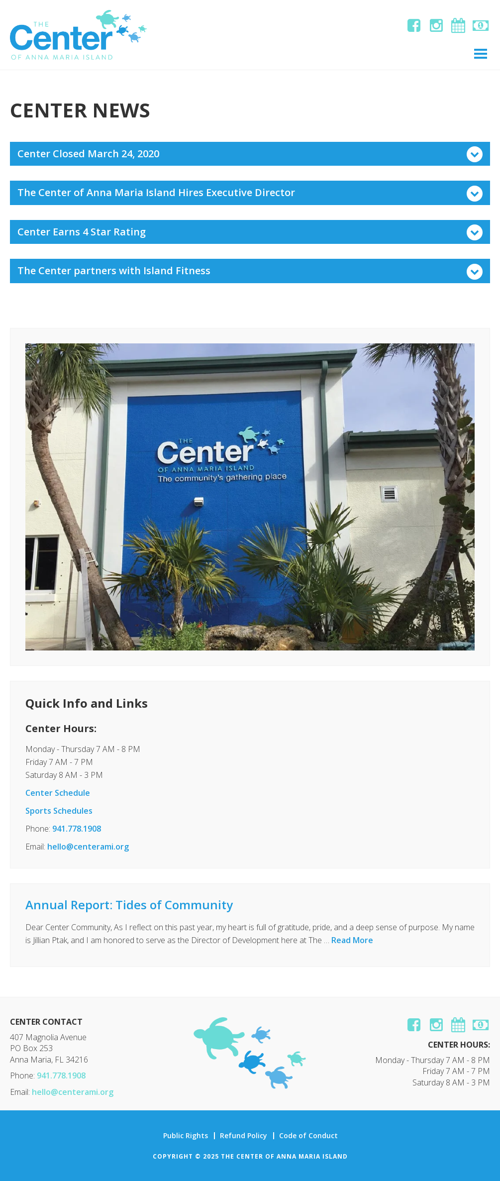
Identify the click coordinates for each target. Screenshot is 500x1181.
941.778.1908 (76, 828)
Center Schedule (57, 792)
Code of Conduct (308, 1135)
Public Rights (185, 1135)
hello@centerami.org (88, 846)
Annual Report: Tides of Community (129, 904)
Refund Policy (243, 1135)
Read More (352, 940)
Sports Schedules (59, 810)
